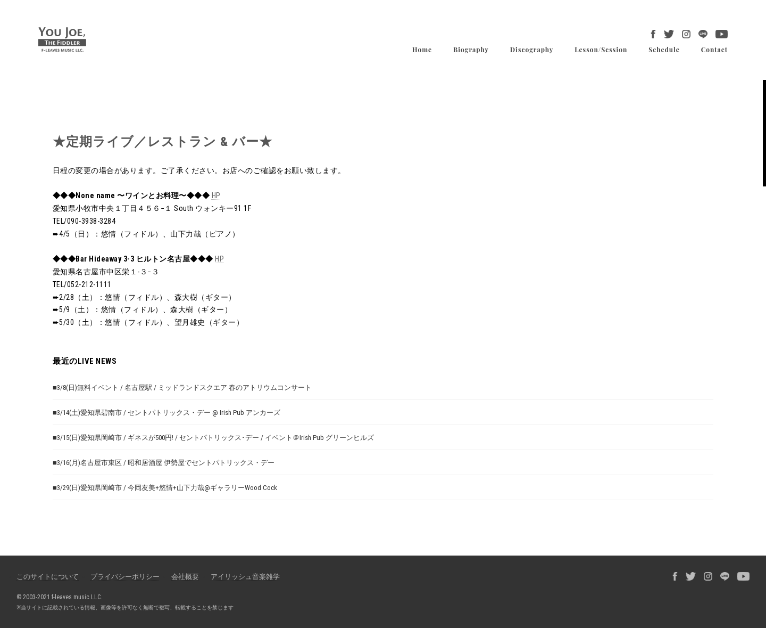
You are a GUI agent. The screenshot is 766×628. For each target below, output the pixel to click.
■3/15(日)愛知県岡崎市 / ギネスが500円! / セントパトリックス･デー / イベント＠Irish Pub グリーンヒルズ (213, 437)
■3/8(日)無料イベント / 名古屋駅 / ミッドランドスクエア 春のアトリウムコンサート (182, 387)
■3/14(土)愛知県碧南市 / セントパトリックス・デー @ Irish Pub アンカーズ (166, 412)
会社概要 (185, 577)
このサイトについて (47, 577)
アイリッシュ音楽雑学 (245, 577)
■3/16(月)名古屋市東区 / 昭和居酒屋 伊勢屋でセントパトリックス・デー (163, 462)
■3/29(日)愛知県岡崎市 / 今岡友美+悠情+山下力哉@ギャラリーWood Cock (165, 487)
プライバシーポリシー (125, 577)
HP (216, 195)
